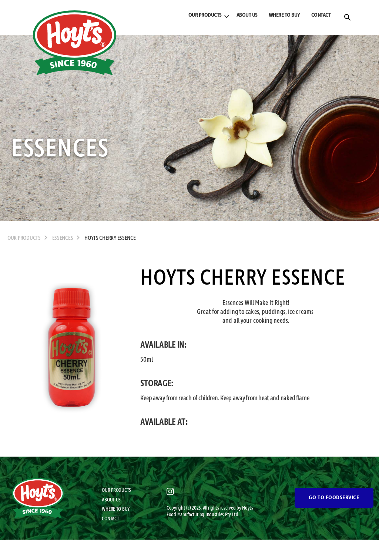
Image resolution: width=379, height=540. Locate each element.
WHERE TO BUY (284, 15)
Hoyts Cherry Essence (110, 238)
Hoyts (247, 508)
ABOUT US (247, 15)
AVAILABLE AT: (164, 422)
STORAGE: (157, 383)
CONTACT (321, 15)
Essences (62, 238)
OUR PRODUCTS (205, 15)
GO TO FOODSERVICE (334, 498)
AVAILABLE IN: (163, 345)
